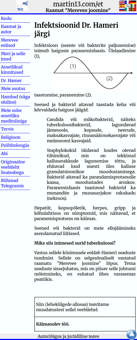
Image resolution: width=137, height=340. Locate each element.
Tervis (16, 129)
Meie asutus (13, 88)
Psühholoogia (15, 145)
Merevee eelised (9, 42)
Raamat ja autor (11, 29)
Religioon (10, 137)
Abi (13, 153)
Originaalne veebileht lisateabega (13, 167)
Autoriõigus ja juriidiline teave (68, 336)
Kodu (15, 18)
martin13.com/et (78, 4)
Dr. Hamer (11, 80)
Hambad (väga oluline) (15, 99)
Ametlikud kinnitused (12, 69)
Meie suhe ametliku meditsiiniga (14, 116)
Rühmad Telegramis (12, 183)
